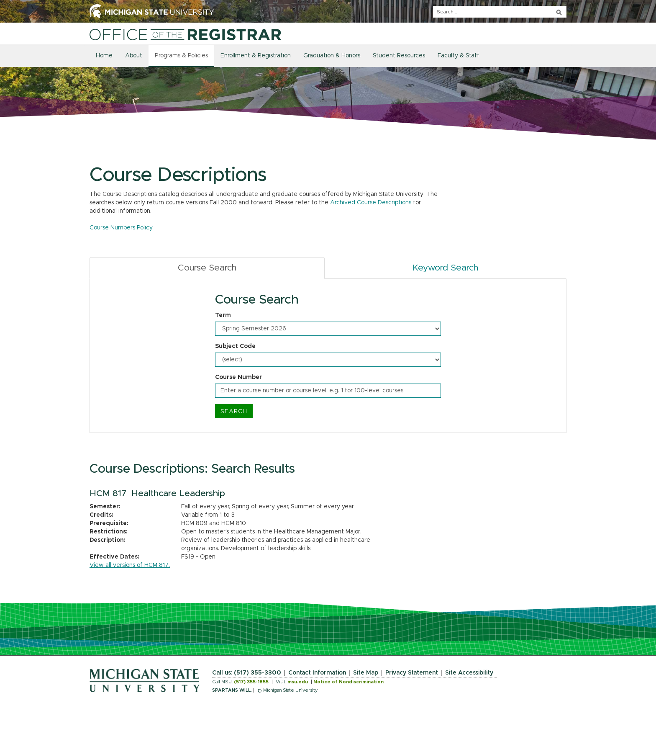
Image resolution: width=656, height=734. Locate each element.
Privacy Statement (411, 673)
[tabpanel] (328, 356)
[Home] (185, 34)
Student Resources (399, 56)
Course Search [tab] (207, 267)
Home (104, 56)
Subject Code (235, 346)
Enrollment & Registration (255, 56)
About (133, 56)
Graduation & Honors (331, 56)
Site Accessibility (469, 673)
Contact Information (317, 673)
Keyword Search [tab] (445, 267)
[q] (499, 11)
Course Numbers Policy (121, 228)
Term (223, 315)
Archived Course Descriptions (370, 203)
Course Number (238, 377)
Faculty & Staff (458, 56)
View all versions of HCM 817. (130, 565)
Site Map (365, 673)
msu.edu (297, 682)
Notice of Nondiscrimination (348, 682)
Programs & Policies (181, 56)
